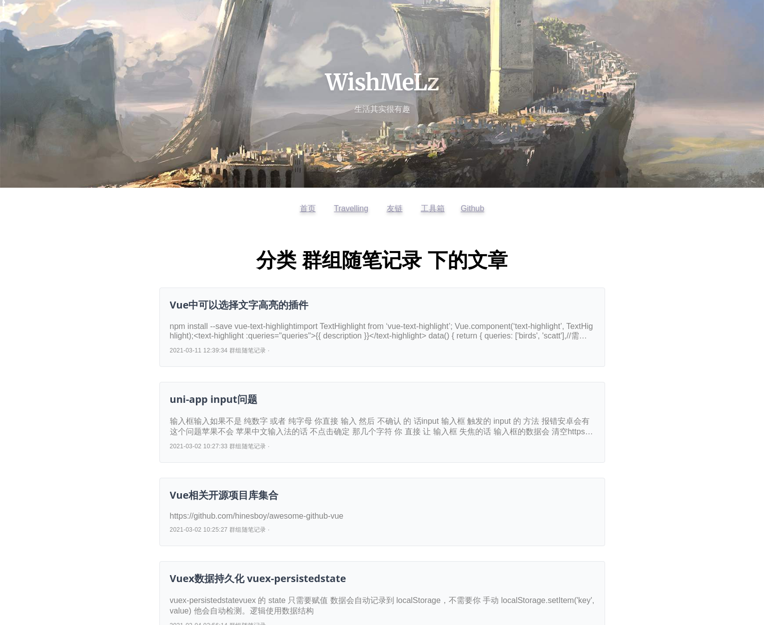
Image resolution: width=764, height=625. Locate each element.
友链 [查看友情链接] (395, 208)
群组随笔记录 (247, 350)
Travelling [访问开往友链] (351, 208)
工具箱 (433, 208)
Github (472, 208)
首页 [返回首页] (308, 208)
